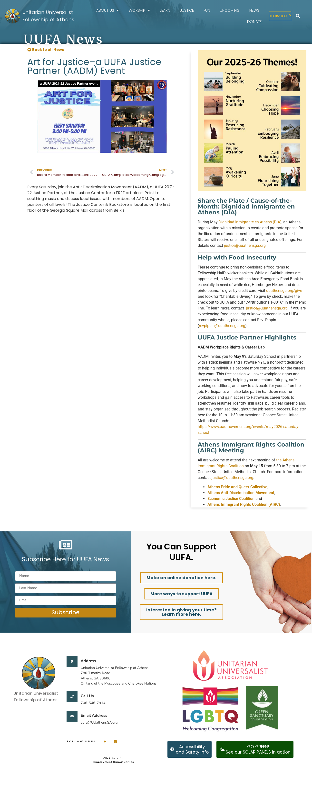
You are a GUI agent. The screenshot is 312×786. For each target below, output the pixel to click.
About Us (107, 10)
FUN (207, 10)
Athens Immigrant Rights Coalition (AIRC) (243, 504)
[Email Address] (72, 716)
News (254, 10)
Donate (254, 21)
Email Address (94, 715)
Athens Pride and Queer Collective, (237, 487)
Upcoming (230, 10)
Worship (139, 10)
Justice (187, 10)
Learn (165, 10)
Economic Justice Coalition (230, 498)
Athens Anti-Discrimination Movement (240, 492)
